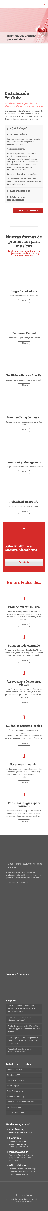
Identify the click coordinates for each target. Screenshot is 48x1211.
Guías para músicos (14, 1070)
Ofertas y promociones (16, 1113)
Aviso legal (36, 1199)
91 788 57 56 (21, 1141)
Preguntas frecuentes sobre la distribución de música (19, 1050)
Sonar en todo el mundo (24, 645)
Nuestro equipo (13, 1086)
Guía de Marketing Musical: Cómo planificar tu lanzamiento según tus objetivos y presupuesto (21, 1008)
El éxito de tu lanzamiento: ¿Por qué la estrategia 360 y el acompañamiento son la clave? (24, 1029)
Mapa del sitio (11, 1199)
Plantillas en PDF (13, 1075)
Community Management (24, 462)
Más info (24, 301)
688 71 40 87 (24, 1147)
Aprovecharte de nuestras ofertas (24, 683)
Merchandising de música (24, 417)
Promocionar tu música (24, 607)
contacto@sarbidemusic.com (20, 1133)
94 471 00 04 (21, 1144)
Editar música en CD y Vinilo (18, 1097)
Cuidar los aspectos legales (24, 726)
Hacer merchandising (24, 764)
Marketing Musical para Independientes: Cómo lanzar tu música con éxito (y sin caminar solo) (23, 1040)
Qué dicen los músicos (15, 1081)
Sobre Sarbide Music (15, 1091)
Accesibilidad (24, 1199)
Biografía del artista (24, 291)
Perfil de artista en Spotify (24, 375)
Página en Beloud (24, 333)
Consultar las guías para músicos (24, 804)
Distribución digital (14, 1107)
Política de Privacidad (24, 1202)
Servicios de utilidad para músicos (20, 1102)
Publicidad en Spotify (23, 501)
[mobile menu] (44, 4)
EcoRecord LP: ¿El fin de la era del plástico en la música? (21, 1019)
